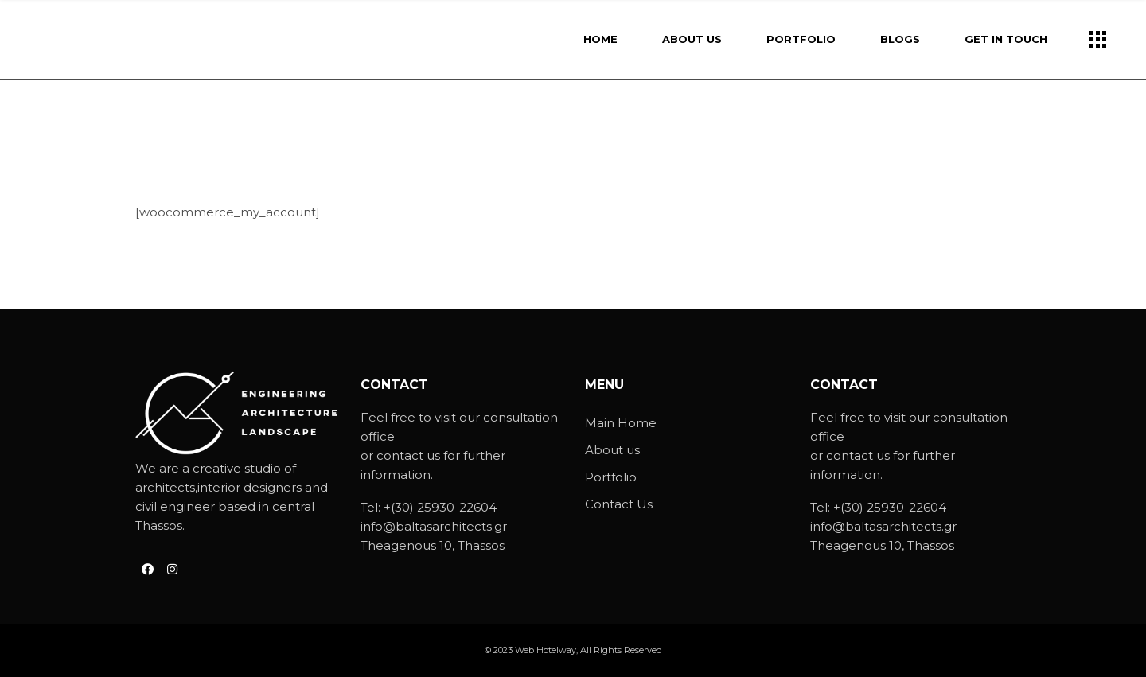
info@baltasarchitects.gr (434, 526)
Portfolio (611, 476)
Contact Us (619, 504)
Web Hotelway (545, 650)
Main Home (621, 422)
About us (612, 449)
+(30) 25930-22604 (440, 507)
